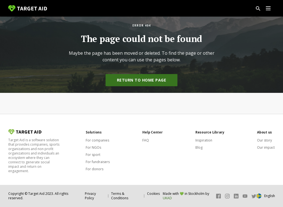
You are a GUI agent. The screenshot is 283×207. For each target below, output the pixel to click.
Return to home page (141, 80)
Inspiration (203, 140)
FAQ (145, 140)
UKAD (167, 198)
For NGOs (93, 147)
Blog (199, 147)
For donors (94, 169)
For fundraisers (98, 161)
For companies (97, 140)
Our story (264, 140)
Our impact (266, 147)
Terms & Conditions (119, 195)
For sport (93, 154)
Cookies (153, 193)
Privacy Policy (90, 195)
